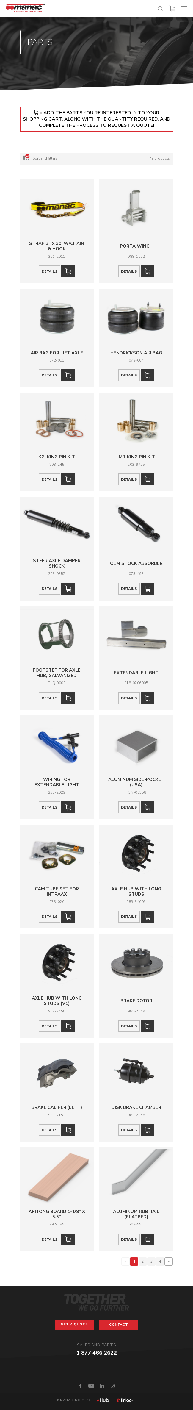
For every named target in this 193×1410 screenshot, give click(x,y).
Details (49, 271)
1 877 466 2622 (96, 1352)
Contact (118, 1325)
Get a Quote (74, 1324)
